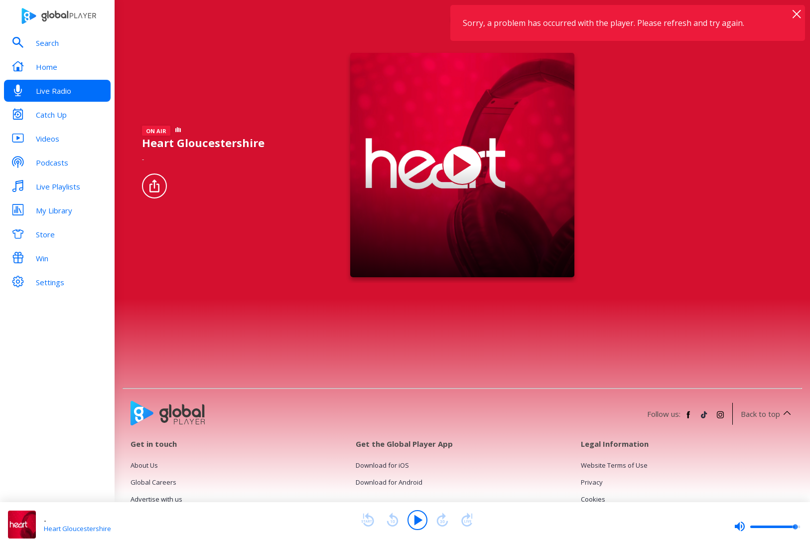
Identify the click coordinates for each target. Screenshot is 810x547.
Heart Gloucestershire (77, 528)
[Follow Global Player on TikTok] (704, 419)
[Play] (417, 520)
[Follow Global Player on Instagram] (720, 419)
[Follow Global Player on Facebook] (688, 419)
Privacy (592, 482)
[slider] (767, 527)
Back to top (767, 414)
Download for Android (389, 482)
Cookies (593, 499)
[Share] (154, 186)
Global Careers (153, 482)
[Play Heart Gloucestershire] (462, 165)
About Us (144, 465)
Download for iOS (382, 465)
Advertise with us (156, 499)
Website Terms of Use (614, 465)
